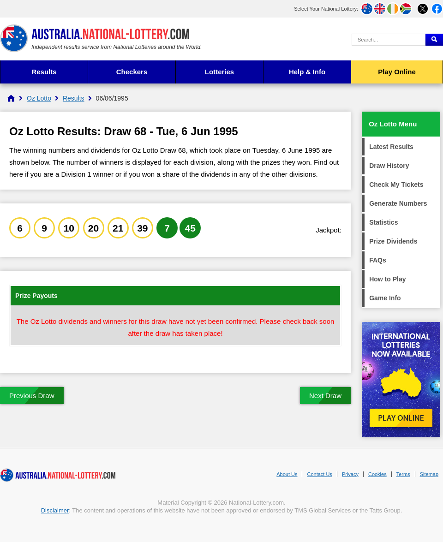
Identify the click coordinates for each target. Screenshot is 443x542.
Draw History (389, 165)
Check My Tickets (396, 184)
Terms (403, 474)
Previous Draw (31, 395)
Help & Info (307, 72)
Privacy (350, 474)
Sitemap (429, 474)
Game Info (385, 298)
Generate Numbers (398, 203)
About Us (286, 474)
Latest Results (391, 146)
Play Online (397, 72)
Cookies (377, 474)
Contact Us (319, 474)
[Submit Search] (434, 40)
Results (43, 72)
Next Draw (325, 395)
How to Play (387, 279)
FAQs (377, 260)
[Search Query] (388, 40)
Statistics (383, 222)
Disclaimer (55, 510)
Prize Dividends (393, 241)
